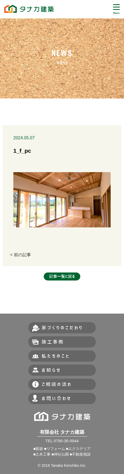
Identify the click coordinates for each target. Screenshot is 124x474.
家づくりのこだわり (62, 327)
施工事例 (53, 341)
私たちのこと (56, 356)
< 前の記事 (20, 254)
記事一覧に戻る (62, 276)
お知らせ (51, 370)
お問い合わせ (56, 398)
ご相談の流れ (57, 384)
